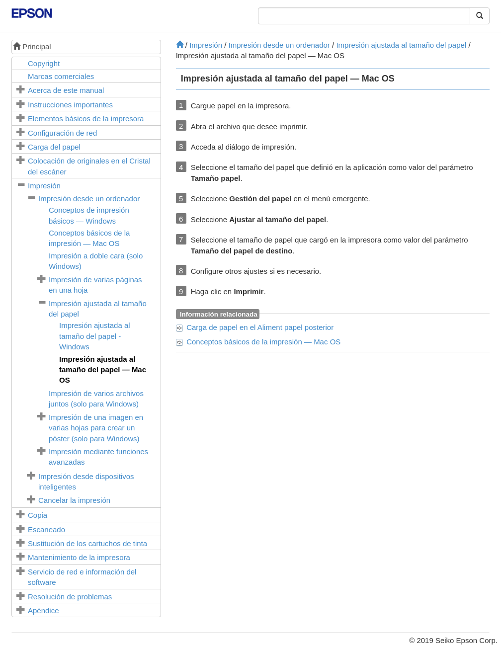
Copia (37, 515)
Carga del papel (54, 147)
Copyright (44, 63)
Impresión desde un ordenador (89, 198)
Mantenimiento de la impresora (79, 557)
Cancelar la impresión (74, 500)
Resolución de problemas (70, 596)
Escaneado (46, 529)
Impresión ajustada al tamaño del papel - (94, 336)
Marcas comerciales (61, 76)
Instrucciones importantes (70, 104)
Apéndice (43, 610)
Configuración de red (62, 133)
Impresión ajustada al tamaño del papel (401, 45)
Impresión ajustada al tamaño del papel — (102, 370)
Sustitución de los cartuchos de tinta (87, 543)
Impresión (44, 185)
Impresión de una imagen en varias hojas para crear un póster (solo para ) (96, 428)
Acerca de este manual (66, 90)
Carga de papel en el (260, 327)
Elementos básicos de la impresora (86, 118)
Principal (32, 46)
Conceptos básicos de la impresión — (263, 341)
